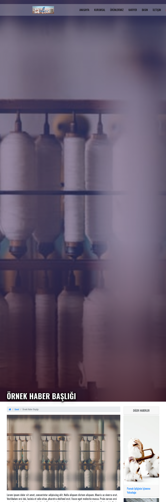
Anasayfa (84, 10)
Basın (145, 10)
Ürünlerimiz (117, 10)
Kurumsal (99, 10)
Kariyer (133, 10)
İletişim (157, 10)
